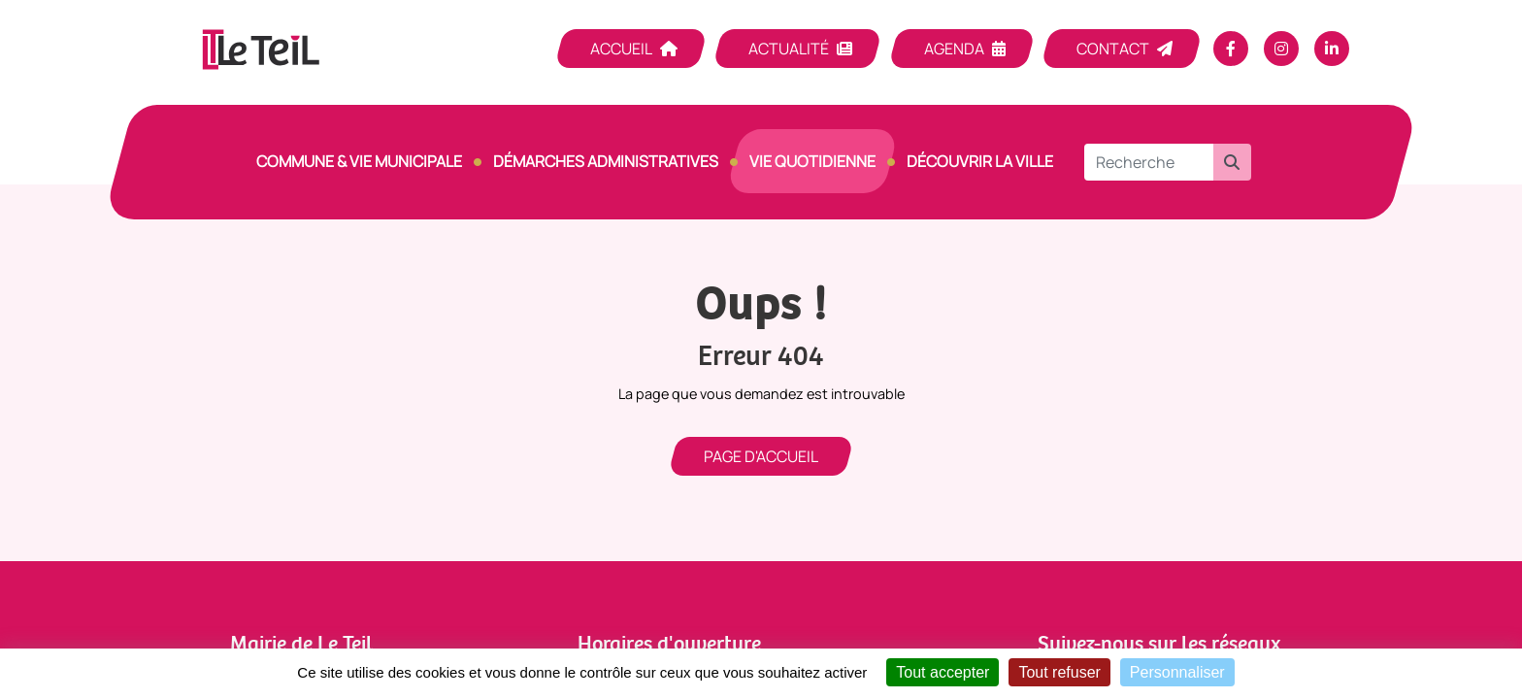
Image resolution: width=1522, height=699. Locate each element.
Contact (1112, 48)
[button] (1231, 162)
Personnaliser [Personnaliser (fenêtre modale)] (1177, 672)
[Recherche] (1148, 162)
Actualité (788, 48)
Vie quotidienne (812, 161)
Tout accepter (942, 672)
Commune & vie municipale (359, 161)
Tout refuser (1059, 672)
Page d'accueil (761, 456)
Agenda (954, 48)
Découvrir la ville (980, 161)
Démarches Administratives (605, 161)
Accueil (621, 48)
